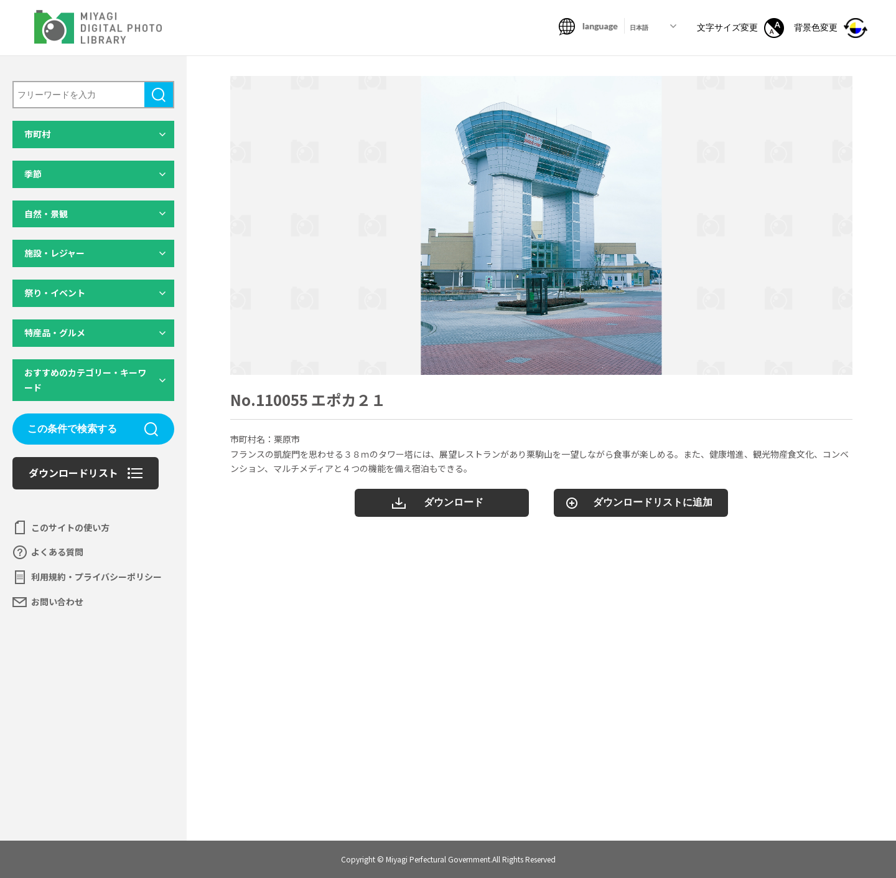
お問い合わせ (57, 601)
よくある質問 (57, 551)
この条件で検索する (72, 428)
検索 (158, 94)
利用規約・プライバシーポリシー (96, 576)
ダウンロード (453, 502)
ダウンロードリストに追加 (652, 502)
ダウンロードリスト (73, 472)
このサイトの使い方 (70, 527)
